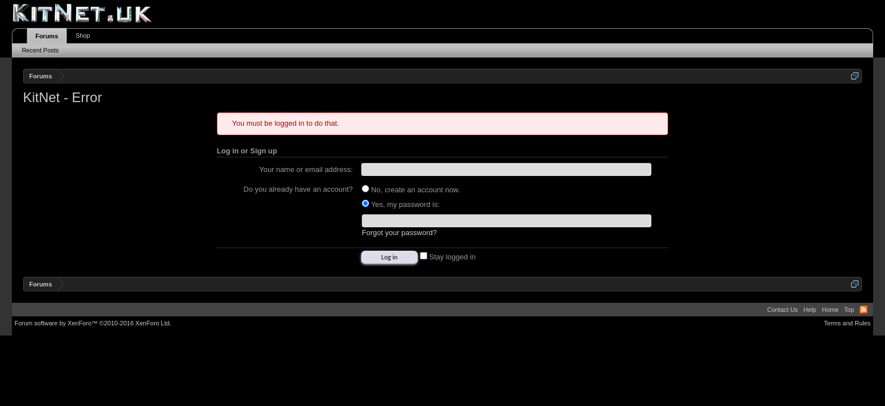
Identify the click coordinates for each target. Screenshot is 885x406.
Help (810, 309)
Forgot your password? (399, 232)
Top (849, 309)
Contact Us (782, 309)
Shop (83, 35)
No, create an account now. (411, 190)
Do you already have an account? (298, 189)
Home (830, 309)
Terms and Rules (847, 323)
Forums (47, 36)
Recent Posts (40, 50)
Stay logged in (448, 257)
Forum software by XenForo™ (93, 323)
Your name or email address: (306, 169)
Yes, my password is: (401, 204)
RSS (864, 310)
